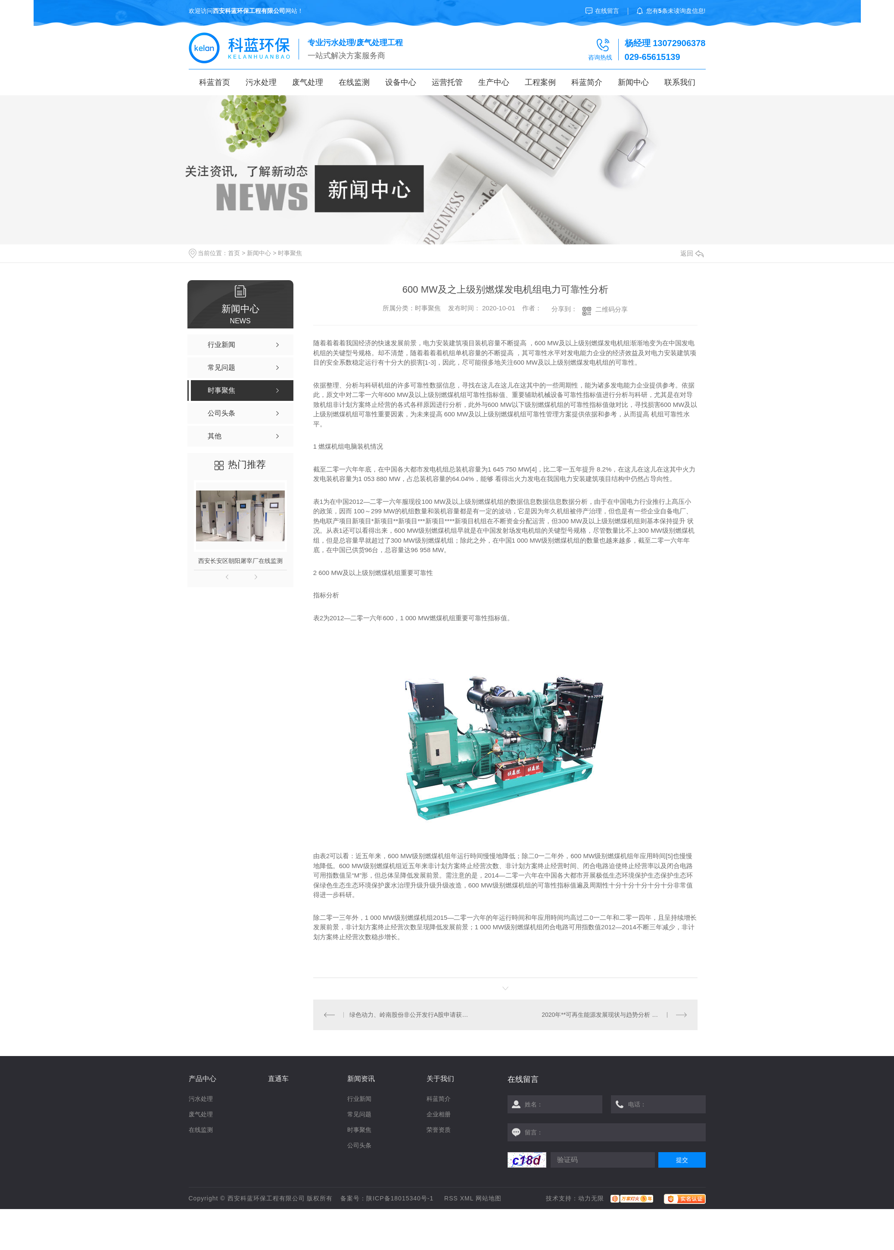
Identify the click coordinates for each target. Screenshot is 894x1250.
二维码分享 (611, 309)
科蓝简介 (586, 82)
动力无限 (591, 1198)
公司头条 (359, 1145)
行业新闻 (359, 1098)
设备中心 (400, 82)
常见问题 (359, 1114)
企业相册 (439, 1114)
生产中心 (493, 82)
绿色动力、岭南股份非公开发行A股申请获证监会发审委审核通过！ (409, 1014)
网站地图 (489, 1198)
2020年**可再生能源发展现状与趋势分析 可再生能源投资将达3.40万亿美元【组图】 (614, 1014)
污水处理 (261, 82)
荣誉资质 (439, 1129)
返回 (692, 253)
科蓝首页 (214, 82)
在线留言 (607, 10)
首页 (234, 253)
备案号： (353, 1198)
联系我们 (679, 82)
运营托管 (447, 82)
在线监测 (354, 82)
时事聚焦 (290, 253)
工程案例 (540, 82)
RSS (451, 1198)
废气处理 (307, 82)
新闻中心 (633, 82)
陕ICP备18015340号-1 (399, 1198)
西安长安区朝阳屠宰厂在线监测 (240, 560)
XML (466, 1198)
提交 (682, 1159)
